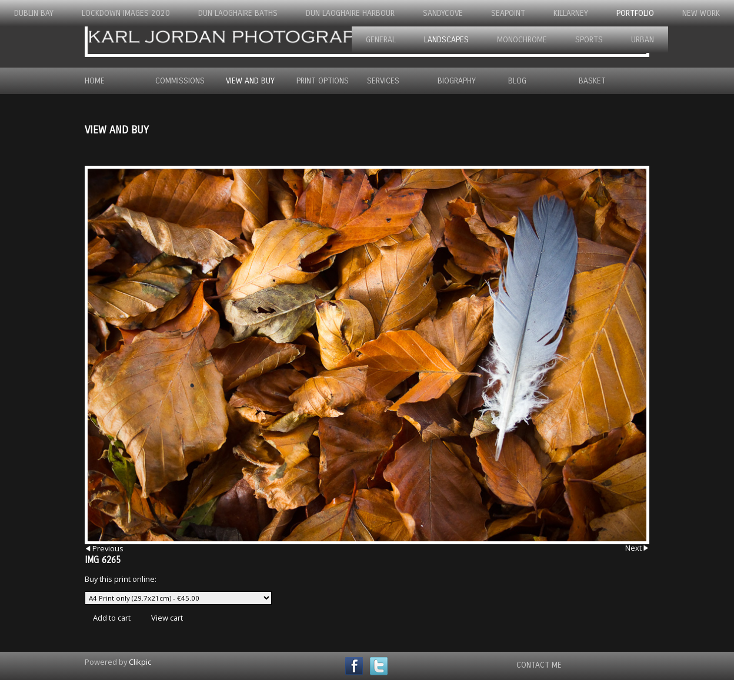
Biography (457, 81)
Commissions (180, 81)
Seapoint (508, 13)
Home (95, 81)
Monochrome (522, 40)
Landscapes (446, 40)
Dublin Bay (34, 13)
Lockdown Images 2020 (126, 13)
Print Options (322, 81)
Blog (517, 81)
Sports (589, 40)
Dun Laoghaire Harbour (350, 13)
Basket (592, 81)
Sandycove (443, 13)
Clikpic (140, 661)
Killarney (570, 13)
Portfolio (635, 13)
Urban (642, 40)
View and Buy (250, 81)
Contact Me (539, 665)
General (381, 40)
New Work (701, 13)
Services (383, 81)
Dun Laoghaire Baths (238, 13)
